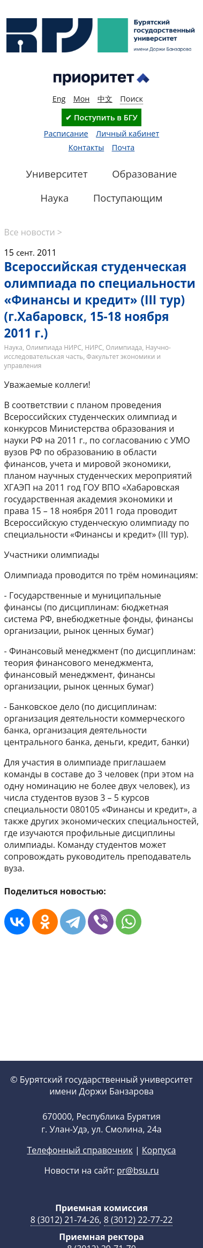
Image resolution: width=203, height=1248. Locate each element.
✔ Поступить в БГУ (101, 117)
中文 (104, 99)
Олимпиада (124, 347)
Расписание (66, 133)
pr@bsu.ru (138, 1170)
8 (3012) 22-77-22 (138, 1220)
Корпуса (159, 1150)
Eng (59, 99)
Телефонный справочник (79, 1150)
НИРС (93, 347)
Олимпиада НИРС (53, 347)
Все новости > (33, 232)
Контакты (86, 147)
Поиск (131, 99)
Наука (13, 347)
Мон (81, 99)
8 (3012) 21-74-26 (65, 1220)
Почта (123, 147)
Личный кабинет (127, 133)
